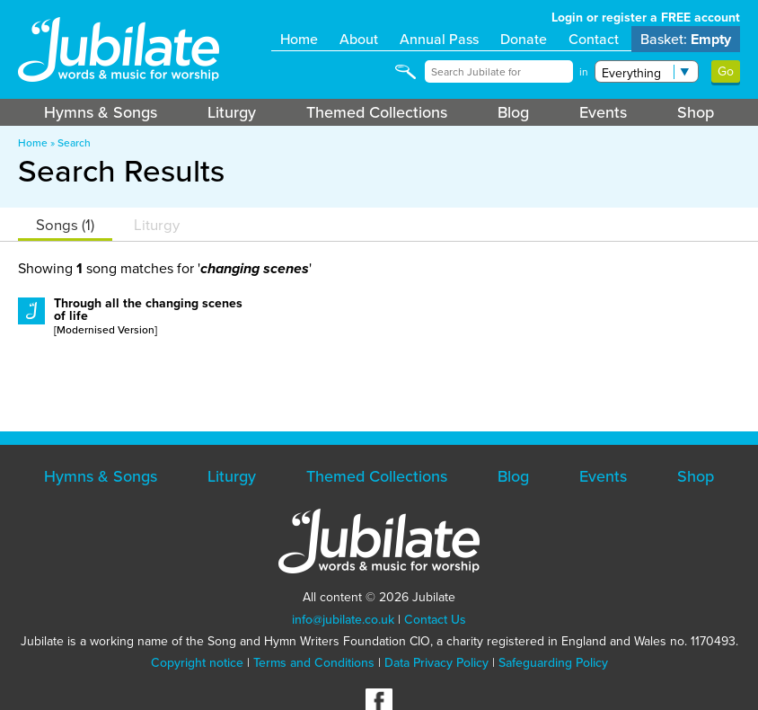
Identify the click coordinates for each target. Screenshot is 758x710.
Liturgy (231, 112)
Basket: (685, 39)
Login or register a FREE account (645, 17)
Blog (513, 112)
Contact (593, 39)
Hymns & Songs (100, 112)
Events (603, 112)
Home (299, 39)
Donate (523, 39)
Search (74, 143)
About (358, 39)
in (583, 72)
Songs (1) (65, 225)
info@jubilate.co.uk (343, 619)
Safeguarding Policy (553, 662)
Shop (695, 112)
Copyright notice (197, 662)
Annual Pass (439, 39)
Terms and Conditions (314, 662)
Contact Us (435, 619)
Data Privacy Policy (436, 662)
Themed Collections (376, 112)
